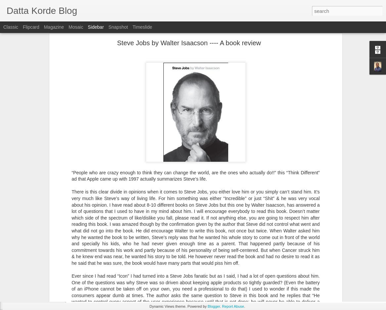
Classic (10, 27)
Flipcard (31, 27)
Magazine (54, 27)
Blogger (214, 306)
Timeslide (142, 27)
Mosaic (75, 27)
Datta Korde (227, 263)
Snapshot (118, 27)
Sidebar (96, 27)
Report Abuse (233, 306)
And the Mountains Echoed (40, 293)
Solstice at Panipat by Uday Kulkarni (48, 278)
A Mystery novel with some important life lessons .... (61, 263)
